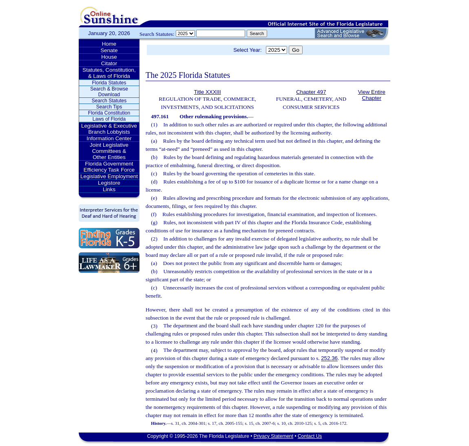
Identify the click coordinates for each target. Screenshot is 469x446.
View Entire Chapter (371, 95)
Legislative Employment (109, 176)
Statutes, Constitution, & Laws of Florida (108, 73)
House (109, 57)
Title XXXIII (207, 92)
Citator (109, 63)
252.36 (329, 358)
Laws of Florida (109, 119)
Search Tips (109, 107)
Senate (108, 50)
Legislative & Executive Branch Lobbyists (109, 129)
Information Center (108, 138)
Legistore (109, 183)
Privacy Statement (273, 436)
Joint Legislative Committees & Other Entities (109, 151)
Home (109, 44)
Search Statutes (109, 101)
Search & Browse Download (109, 91)
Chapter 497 (311, 92)
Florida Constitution (109, 113)
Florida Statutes (109, 83)
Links (109, 189)
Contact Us (310, 436)
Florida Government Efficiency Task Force (109, 167)
